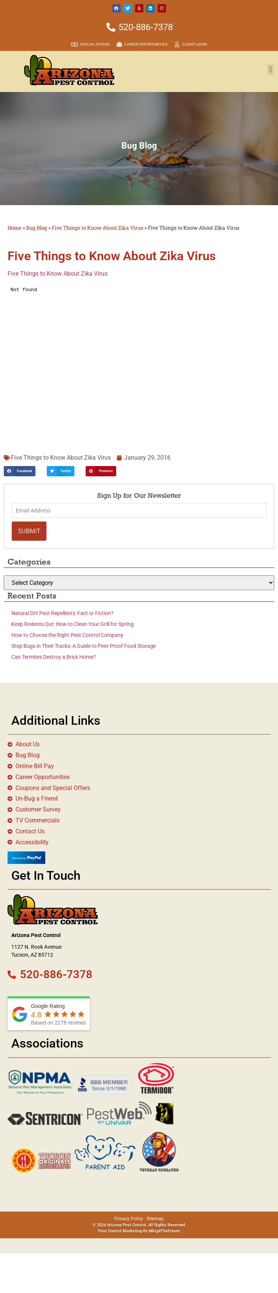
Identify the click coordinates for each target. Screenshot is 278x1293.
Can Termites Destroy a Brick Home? (53, 657)
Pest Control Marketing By (123, 1231)
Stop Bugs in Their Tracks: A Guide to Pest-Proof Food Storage (83, 646)
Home (15, 227)
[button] (270, 69)
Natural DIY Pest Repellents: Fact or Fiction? (62, 613)
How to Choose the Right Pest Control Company (67, 635)
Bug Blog (36, 227)
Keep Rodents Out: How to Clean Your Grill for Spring (72, 624)
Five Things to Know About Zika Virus (97, 227)
